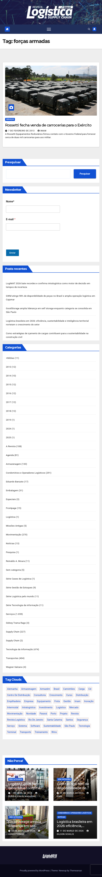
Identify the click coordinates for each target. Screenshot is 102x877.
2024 (8, 428)
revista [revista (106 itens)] (75, 713)
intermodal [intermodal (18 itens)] (12, 707)
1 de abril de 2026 (22, 793)
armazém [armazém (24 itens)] (45, 689)
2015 (8, 384)
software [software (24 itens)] (35, 726)
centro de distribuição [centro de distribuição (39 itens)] (18, 695)
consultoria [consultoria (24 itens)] (40, 695)
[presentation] (31, 247)
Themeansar (76, 870)
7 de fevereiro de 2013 (21, 131)
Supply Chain (12, 631)
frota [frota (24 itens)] (57, 701)
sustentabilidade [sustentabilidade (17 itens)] (52, 726)
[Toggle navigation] (49, 29)
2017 (8, 402)
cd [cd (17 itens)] (89, 689)
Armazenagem (13, 464)
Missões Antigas (14, 525)
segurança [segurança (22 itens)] (82, 720)
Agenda (10, 455)
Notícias (10, 543)
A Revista (11, 446)
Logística (10, 517)
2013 (8, 366)
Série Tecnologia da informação (22, 605)
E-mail (10, 219)
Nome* (10, 201)
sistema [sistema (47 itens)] (22, 726)
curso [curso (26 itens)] (69, 695)
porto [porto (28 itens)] (53, 713)
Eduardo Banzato (15, 481)
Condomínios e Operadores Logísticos (25, 472)
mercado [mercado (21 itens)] (73, 707)
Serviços (10, 119)
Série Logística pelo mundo (20, 596)
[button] (89, 29)
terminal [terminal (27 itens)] (11, 732)
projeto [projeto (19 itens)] (63, 713)
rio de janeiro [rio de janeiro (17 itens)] (35, 720)
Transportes (12, 658)
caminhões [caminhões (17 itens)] (69, 689)
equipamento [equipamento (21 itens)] (44, 701)
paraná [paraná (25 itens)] (43, 713)
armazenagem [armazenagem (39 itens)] (28, 689)
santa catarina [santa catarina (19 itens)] (54, 720)
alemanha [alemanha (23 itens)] (12, 689)
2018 (8, 411)
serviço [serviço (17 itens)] (11, 726)
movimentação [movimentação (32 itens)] (15, 713)
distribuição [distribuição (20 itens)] (82, 695)
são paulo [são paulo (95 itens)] (69, 726)
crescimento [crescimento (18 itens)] (56, 695)
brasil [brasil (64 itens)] (56, 689)
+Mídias (10, 358)
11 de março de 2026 (72, 831)
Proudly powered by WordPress (35, 870)
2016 (8, 393)
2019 (8, 419)
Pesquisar (13, 162)
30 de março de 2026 (72, 793)
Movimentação (13, 534)
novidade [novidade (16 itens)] (31, 713)
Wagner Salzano (14, 667)
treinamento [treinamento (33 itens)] (41, 732)
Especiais (11, 499)
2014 (8, 375)
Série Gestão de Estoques (19, 587)
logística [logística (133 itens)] (61, 707)
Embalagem (12, 490)
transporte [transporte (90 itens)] (25, 732)
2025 (8, 437)
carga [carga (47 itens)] (81, 689)
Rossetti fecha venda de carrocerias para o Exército (48, 125)
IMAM (42, 131)
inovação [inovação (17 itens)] (89, 701)
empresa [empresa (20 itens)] (28, 701)
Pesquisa (10, 552)
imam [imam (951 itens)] (77, 701)
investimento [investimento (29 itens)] (45, 707)
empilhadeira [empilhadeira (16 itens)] (14, 701)
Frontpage (11, 508)
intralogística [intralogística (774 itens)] (28, 707)
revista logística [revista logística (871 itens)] (16, 720)
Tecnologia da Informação (19, 649)
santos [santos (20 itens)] (69, 720)
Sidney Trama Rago (16, 622)
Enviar (12, 252)
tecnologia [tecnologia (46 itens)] (84, 726)
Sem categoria (13, 570)
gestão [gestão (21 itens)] (67, 701)
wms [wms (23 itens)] (54, 732)
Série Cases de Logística (18, 578)
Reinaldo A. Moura (15, 561)
